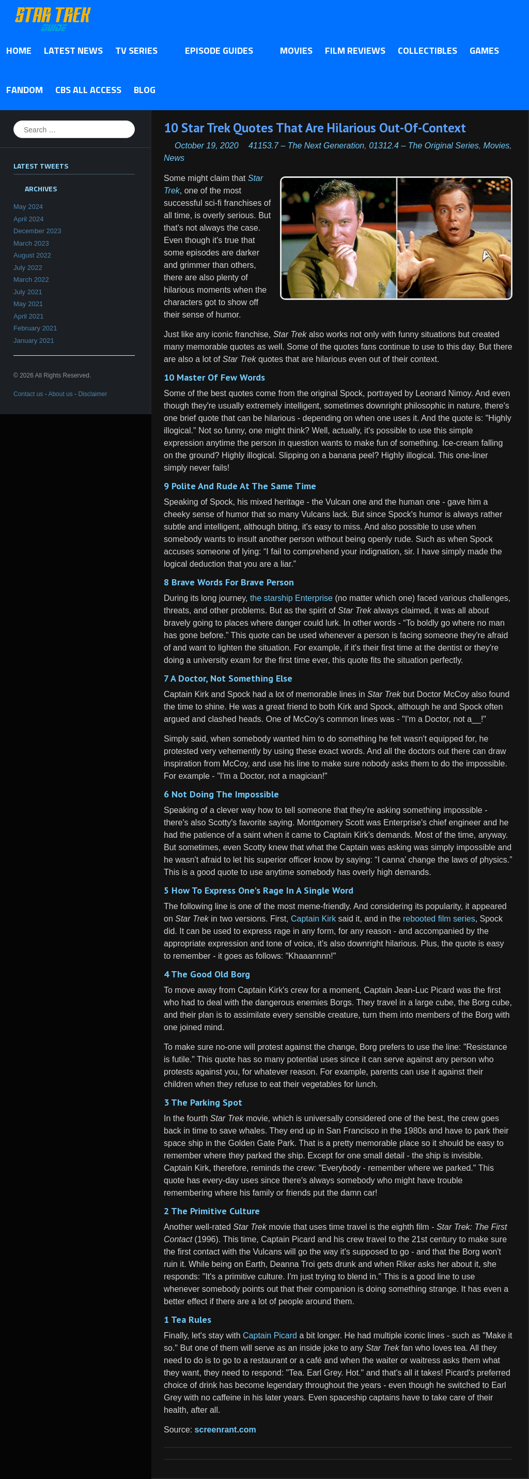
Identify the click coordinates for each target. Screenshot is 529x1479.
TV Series (139, 51)
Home (19, 50)
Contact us (28, 394)
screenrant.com (225, 1429)
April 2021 (28, 316)
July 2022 (27, 267)
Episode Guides (222, 51)
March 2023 (31, 243)
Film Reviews (355, 50)
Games (484, 50)
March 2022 (31, 279)
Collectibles (427, 50)
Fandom (24, 90)
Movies (296, 50)
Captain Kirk (313, 918)
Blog (144, 90)
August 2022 (32, 255)
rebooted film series (439, 918)
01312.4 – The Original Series (424, 145)
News (174, 158)
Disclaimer (92, 394)
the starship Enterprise (291, 598)
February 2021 (35, 328)
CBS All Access (88, 90)
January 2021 (33, 340)
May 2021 (28, 304)
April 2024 (28, 219)
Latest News (73, 50)
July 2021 (27, 292)
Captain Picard (270, 1335)
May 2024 (28, 206)
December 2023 (37, 231)
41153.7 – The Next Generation (306, 145)
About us (60, 394)
